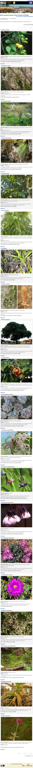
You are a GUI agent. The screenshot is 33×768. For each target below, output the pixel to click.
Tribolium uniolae (5, 284)
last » (31, 27)
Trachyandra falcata (6, 101)
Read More (3, 63)
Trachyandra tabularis (6, 138)
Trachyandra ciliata (5, 65)
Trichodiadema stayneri (7, 575)
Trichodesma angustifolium (7, 467)
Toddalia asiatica (5, 30)
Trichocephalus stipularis (7, 394)
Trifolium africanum (5, 715)
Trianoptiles (4, 248)
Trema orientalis (5, 210)
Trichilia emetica (5, 357)
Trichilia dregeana (5, 319)
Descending (30, 24)
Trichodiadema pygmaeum (7, 538)
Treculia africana (5, 173)
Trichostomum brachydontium (8, 646)
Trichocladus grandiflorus (7, 430)
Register (31, 0)
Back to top (29, 755)
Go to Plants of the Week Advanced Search (24, 16)
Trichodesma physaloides (7, 502)
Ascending (26, 24)
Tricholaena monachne (6, 610)
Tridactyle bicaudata (6, 681)
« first (19, 27)
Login (28, 0)
